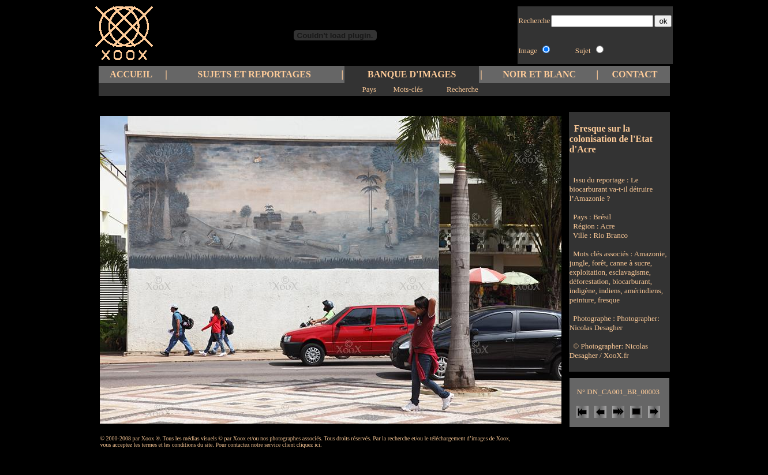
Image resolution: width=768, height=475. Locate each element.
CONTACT (635, 74)
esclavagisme (628, 272)
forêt (598, 263)
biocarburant (630, 281)
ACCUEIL (131, 74)
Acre (607, 226)
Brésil (602, 216)
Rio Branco (610, 235)
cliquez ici (308, 445)
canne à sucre (629, 263)
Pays (369, 89)
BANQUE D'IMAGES (412, 74)
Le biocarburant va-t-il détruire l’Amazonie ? (611, 189)
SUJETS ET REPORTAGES (254, 74)
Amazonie (649, 253)
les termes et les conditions (165, 445)
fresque (608, 300)
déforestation (589, 281)
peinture (582, 300)
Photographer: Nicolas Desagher (615, 323)
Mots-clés (408, 89)
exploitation (587, 272)
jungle (579, 263)
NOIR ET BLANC (539, 74)
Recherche (462, 89)
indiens (609, 290)
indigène (582, 290)
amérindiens (642, 290)
